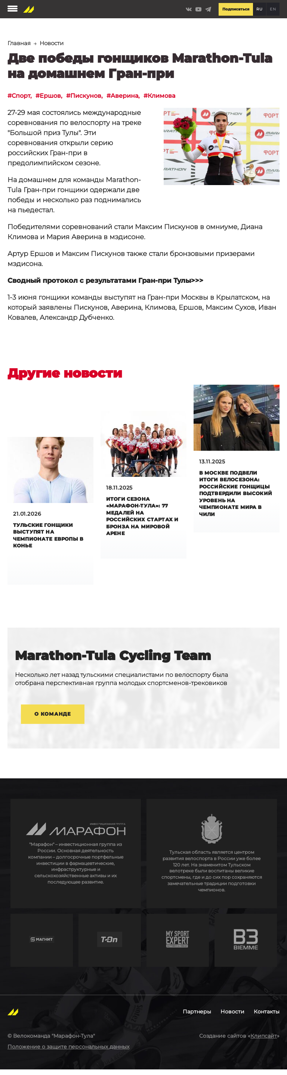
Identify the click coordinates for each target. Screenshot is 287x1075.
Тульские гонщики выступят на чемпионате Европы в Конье (50, 537)
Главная (19, 43)
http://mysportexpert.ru (177, 945)
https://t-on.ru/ (109, 945)
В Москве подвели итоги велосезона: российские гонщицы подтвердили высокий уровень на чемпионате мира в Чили (236, 496)
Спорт (23, 96)
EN (273, 9)
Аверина (138, 96)
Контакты (267, 1017)
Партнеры (197, 1017)
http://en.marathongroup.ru (75, 859)
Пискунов (95, 96)
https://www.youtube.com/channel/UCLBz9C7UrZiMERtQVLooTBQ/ (198, 9)
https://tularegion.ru (211, 859)
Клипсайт (263, 1041)
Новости (54, 43)
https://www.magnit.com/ (41, 945)
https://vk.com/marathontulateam (189, 9)
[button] (222, 147)
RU (259, 9)
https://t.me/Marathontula (208, 9)
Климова (179, 96)
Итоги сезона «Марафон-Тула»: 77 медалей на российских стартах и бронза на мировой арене (142, 518)
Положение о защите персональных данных (68, 1052)
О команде (52, 718)
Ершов (56, 96)
